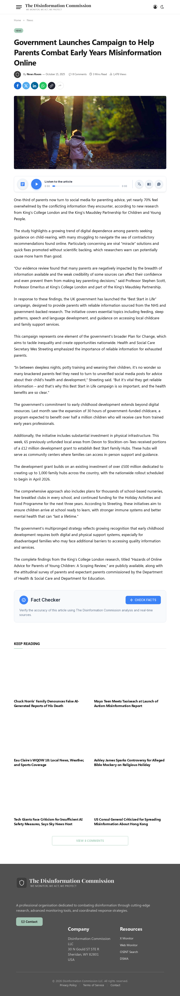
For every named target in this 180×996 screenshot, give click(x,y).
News (19, 30)
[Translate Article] (139, 184)
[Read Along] (149, 184)
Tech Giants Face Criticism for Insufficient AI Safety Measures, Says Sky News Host (48, 821)
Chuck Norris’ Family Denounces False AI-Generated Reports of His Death (46, 703)
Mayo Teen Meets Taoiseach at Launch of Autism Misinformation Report (126, 703)
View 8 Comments (90, 840)
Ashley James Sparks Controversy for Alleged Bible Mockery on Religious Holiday (129, 762)
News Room (34, 74)
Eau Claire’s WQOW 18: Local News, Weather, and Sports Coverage (49, 762)
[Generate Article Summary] (22, 184)
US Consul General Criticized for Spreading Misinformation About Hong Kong (127, 821)
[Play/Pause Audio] (36, 184)
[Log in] (154, 7)
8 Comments (78, 74)
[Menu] (19, 7)
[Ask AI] (159, 184)
